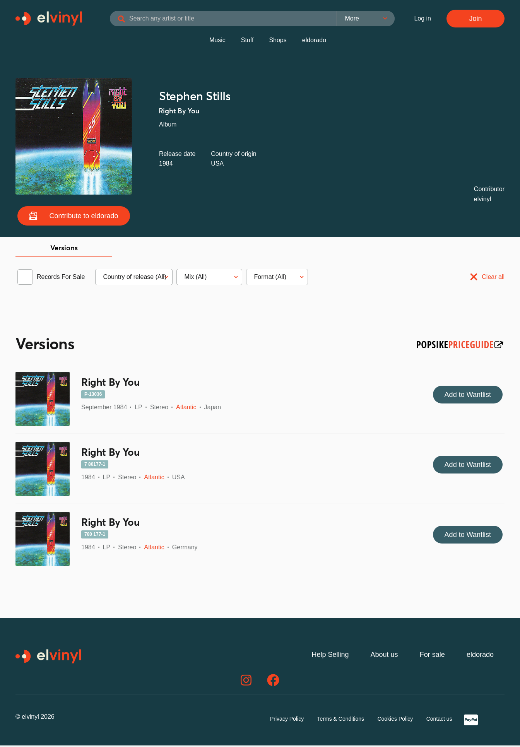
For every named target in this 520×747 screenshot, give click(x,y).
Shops (277, 41)
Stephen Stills (194, 98)
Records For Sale (61, 278)
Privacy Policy (287, 720)
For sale (432, 656)
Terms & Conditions (340, 720)
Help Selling (330, 656)
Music (217, 41)
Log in (422, 19)
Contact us (439, 720)
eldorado (314, 41)
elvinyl (482, 200)
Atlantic (186, 408)
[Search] (135, 20)
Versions (64, 249)
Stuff (247, 41)
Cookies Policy (395, 720)
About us (384, 656)
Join (475, 19)
